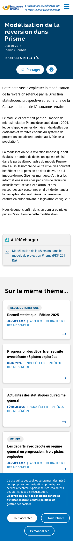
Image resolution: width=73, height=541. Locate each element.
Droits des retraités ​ (22, 58)
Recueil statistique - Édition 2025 (33, 314)
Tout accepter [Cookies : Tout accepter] (22, 518)
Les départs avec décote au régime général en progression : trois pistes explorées (35, 451)
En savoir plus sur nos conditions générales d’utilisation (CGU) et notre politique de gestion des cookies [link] (33, 500)
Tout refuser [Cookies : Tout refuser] (55, 518)
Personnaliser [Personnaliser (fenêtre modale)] (39, 531)
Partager (33, 69)
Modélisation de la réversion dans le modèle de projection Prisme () (38, 255)
